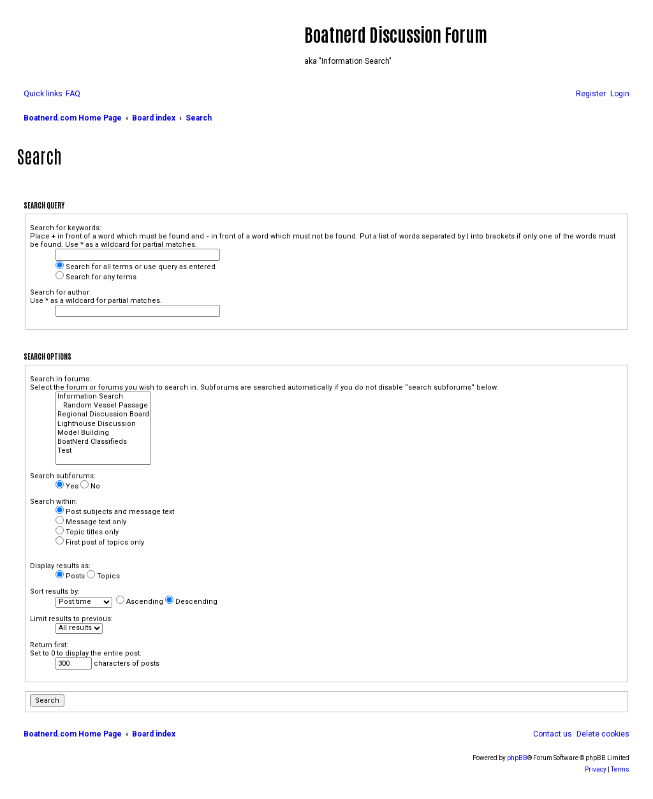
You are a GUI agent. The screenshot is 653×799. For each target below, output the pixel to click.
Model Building (103, 433)
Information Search (103, 396)
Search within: (54, 501)
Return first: (49, 645)
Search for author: (60, 292)
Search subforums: (63, 476)
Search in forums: (60, 379)
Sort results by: (55, 591)
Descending (191, 601)
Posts (70, 576)
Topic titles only (87, 532)
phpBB (517, 757)
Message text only (90, 522)
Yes (66, 486)
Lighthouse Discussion (103, 424)
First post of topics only (99, 542)
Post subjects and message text (114, 512)
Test (103, 450)
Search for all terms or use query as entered (135, 267)
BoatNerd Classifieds (103, 441)
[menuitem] (73, 94)
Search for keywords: (65, 228)
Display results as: (60, 566)
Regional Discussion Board (103, 414)
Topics (103, 576)
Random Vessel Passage (103, 405)
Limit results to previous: (71, 619)
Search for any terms (95, 277)
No (90, 486)
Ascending (139, 601)
